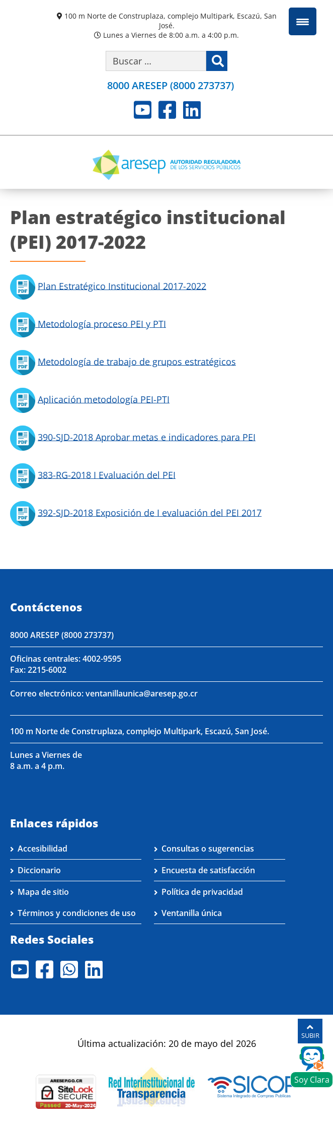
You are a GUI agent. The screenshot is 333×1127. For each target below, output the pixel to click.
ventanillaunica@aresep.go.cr (142, 693)
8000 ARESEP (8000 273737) (62, 635)
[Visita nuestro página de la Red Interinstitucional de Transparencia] (152, 1086)
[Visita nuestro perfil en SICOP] (252, 1086)
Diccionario (39, 870)
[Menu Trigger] (302, 21)
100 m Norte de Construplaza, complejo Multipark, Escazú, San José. (170, 20)
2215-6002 (47, 669)
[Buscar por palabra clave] (156, 61)
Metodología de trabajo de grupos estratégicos (137, 361)
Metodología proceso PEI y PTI (100, 323)
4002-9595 (101, 658)
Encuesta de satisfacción (208, 870)
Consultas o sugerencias (207, 848)
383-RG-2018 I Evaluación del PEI (107, 474)
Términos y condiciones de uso (77, 913)
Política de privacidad (202, 891)
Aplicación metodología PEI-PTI (104, 399)
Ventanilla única (191, 913)
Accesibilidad (42, 848)
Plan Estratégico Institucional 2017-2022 (122, 285)
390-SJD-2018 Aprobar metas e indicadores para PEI (147, 437)
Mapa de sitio (43, 891)
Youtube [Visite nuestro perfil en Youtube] (142, 110)
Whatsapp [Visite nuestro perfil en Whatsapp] (69, 969)
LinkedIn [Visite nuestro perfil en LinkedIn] (192, 110)
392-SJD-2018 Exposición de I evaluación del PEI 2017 (150, 512)
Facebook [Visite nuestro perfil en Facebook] (167, 110)
